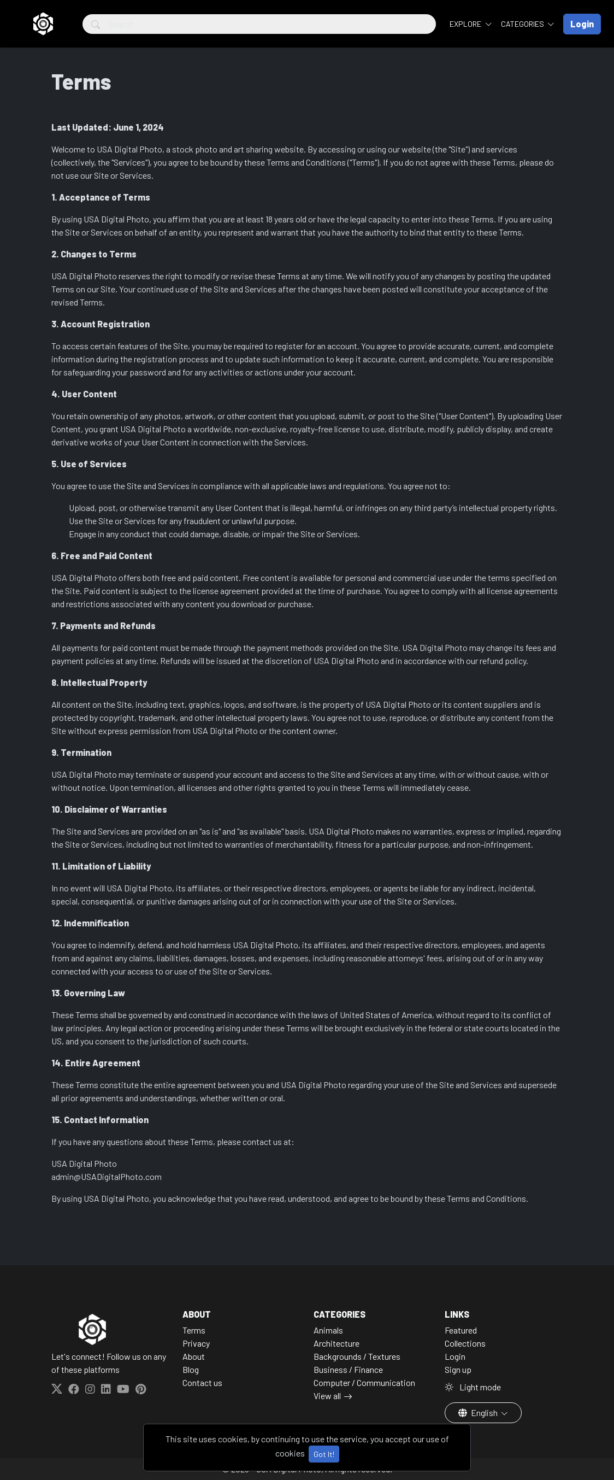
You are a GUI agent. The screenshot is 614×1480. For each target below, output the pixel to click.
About (193, 1356)
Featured (461, 1330)
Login (455, 1356)
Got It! (324, 1454)
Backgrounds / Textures (357, 1356)
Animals (328, 1330)
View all (327, 1395)
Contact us (202, 1382)
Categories (523, 23)
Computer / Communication (364, 1382)
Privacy (196, 1343)
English (478, 1412)
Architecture (336, 1343)
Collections (465, 1343)
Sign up (458, 1369)
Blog (190, 1369)
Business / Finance (348, 1369)
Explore (466, 23)
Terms (193, 1330)
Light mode (473, 1387)
